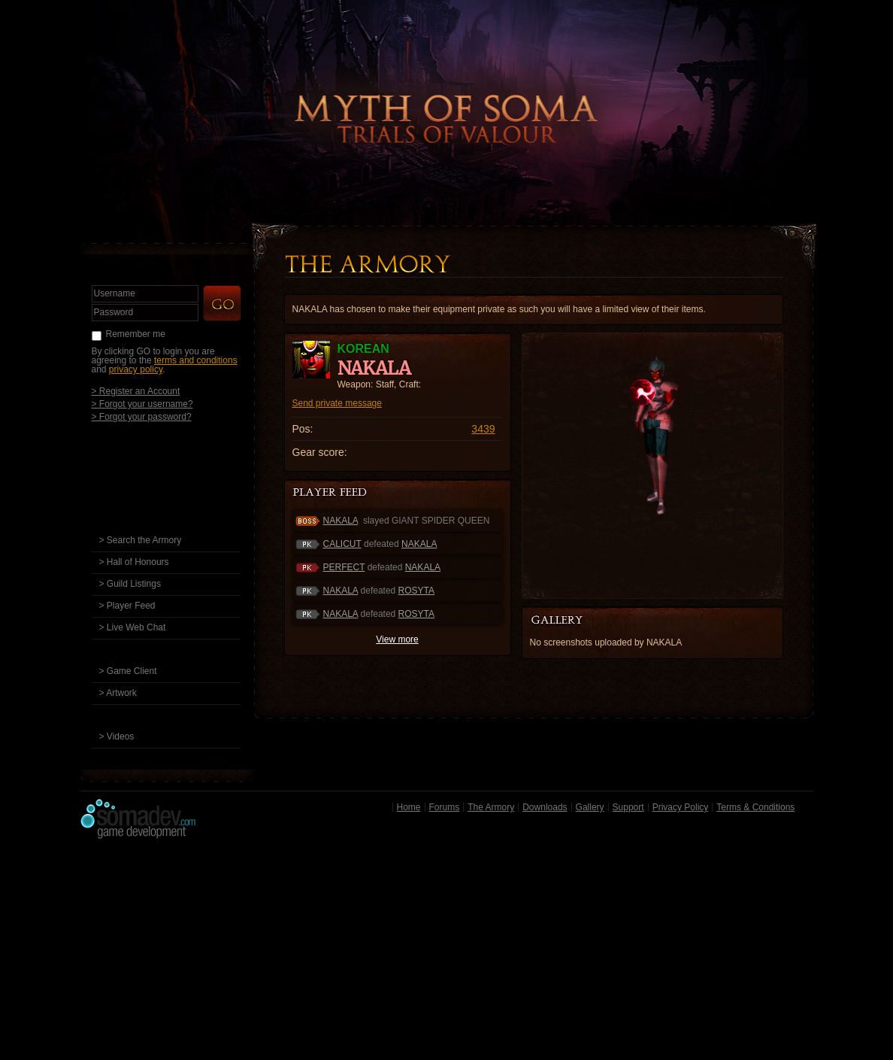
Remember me (135, 334)
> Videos (117, 736)
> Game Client (128, 671)
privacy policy (135, 369)
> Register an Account (136, 391)
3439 (483, 429)
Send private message (337, 403)
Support (628, 807)
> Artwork (118, 693)
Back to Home (446, 94)
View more (397, 639)
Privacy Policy (680, 807)
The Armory (491, 807)
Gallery (590, 807)
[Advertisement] (446, 953)
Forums (444, 807)
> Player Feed (127, 605)
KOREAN (363, 348)
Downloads (544, 807)
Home (409, 807)
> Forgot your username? (142, 404)
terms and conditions (196, 360)
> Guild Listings (130, 584)
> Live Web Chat (132, 627)
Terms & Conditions (755, 807)
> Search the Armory (140, 540)
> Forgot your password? (142, 416)
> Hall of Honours (134, 562)
